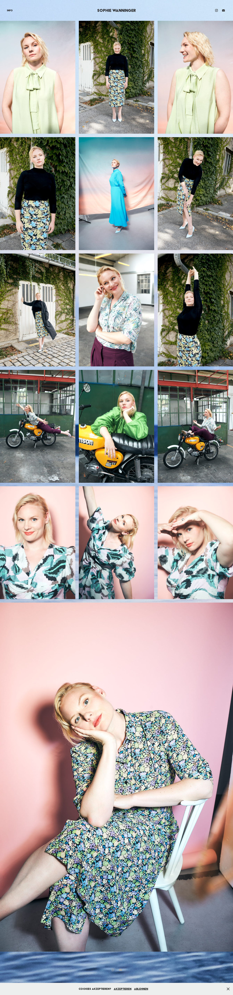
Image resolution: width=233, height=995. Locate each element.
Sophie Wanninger (116, 10)
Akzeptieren (122, 988)
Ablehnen (141, 988)
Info (10, 10)
